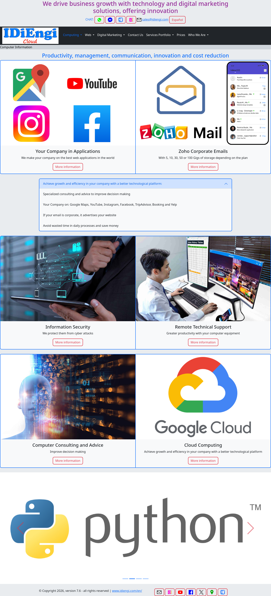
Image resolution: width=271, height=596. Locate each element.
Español (177, 20)
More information (67, 167)
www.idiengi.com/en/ (127, 591)
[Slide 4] (145, 579)
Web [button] (88, 35)
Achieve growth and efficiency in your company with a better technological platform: (102, 184)
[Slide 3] (139, 579)
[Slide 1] (125, 579)
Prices (181, 35)
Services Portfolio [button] (158, 35)
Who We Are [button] (197, 35)
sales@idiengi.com (154, 19)
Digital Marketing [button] (110, 35)
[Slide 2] (132, 579)
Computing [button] (71, 35)
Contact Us (135, 35)
